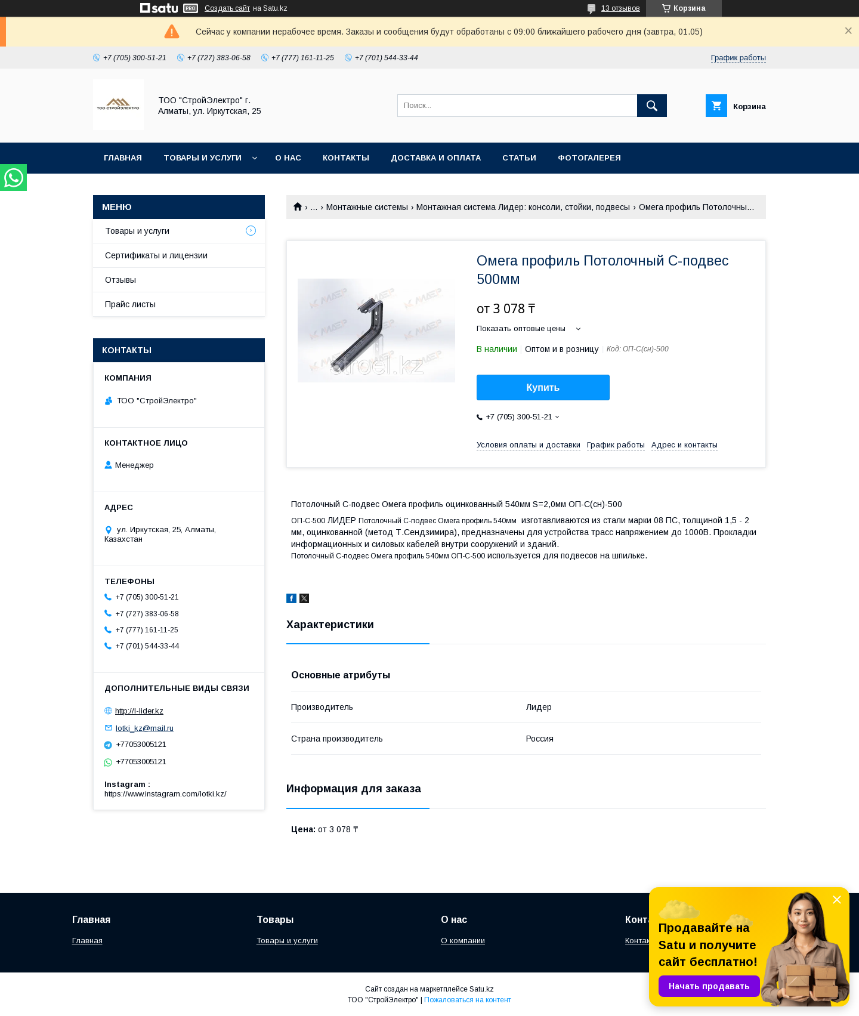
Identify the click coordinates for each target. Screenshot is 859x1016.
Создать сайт (227, 8)
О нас (288, 157)
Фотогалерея (589, 157)
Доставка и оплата (436, 157)
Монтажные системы (367, 207)
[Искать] (652, 105)
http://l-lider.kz (139, 710)
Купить (543, 387)
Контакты (346, 157)
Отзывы (120, 280)
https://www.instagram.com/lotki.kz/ (165, 793)
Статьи (519, 157)
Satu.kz (481, 989)
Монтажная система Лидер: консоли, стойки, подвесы (523, 207)
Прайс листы (130, 304)
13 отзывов (620, 8)
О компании (463, 940)
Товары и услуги (202, 157)
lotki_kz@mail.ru (145, 727)
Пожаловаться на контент (467, 1000)
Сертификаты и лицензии (156, 255)
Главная (123, 157)
